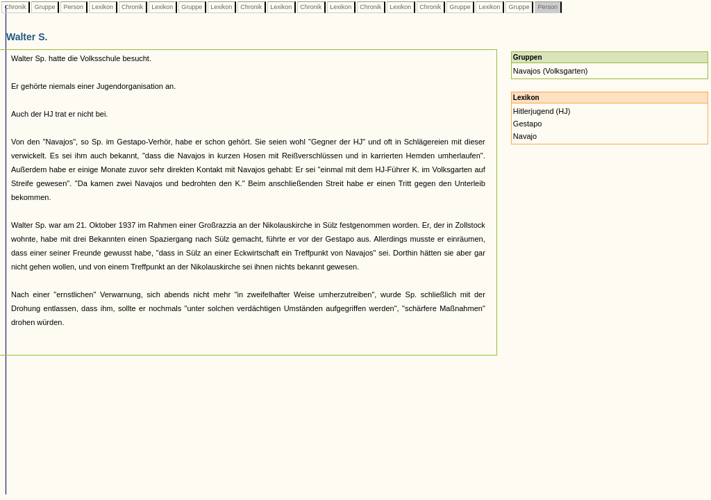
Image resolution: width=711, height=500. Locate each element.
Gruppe (45, 6)
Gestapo (527, 123)
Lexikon (102, 6)
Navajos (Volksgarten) (550, 71)
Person (73, 6)
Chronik (15, 6)
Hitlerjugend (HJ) (542, 111)
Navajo (525, 136)
